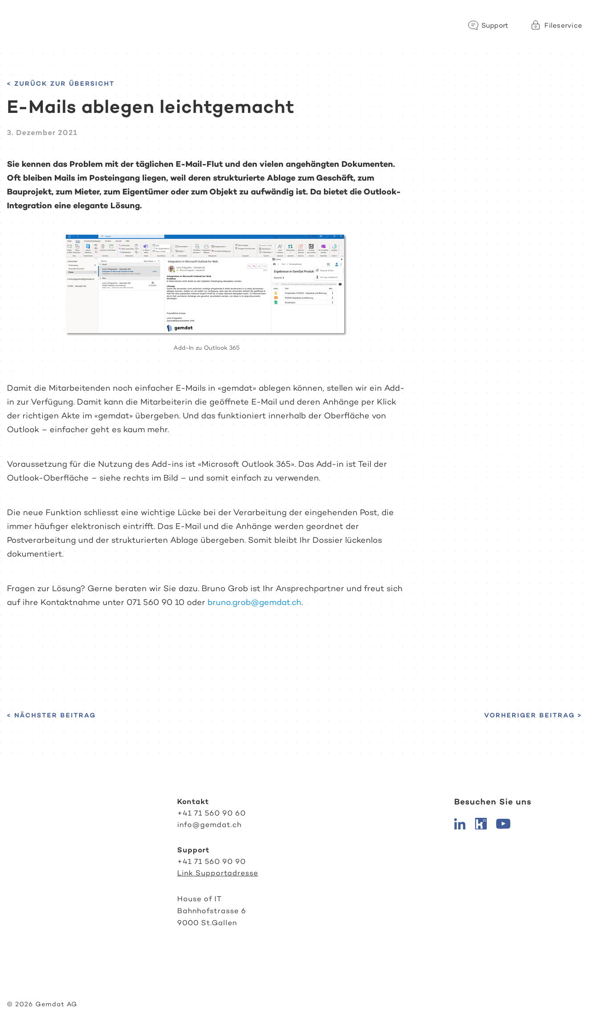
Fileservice (563, 25)
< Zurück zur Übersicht (61, 83)
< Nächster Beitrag (51, 715)
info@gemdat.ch (209, 824)
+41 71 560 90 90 (211, 861)
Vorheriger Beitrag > (533, 715)
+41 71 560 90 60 (211, 813)
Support (495, 25)
